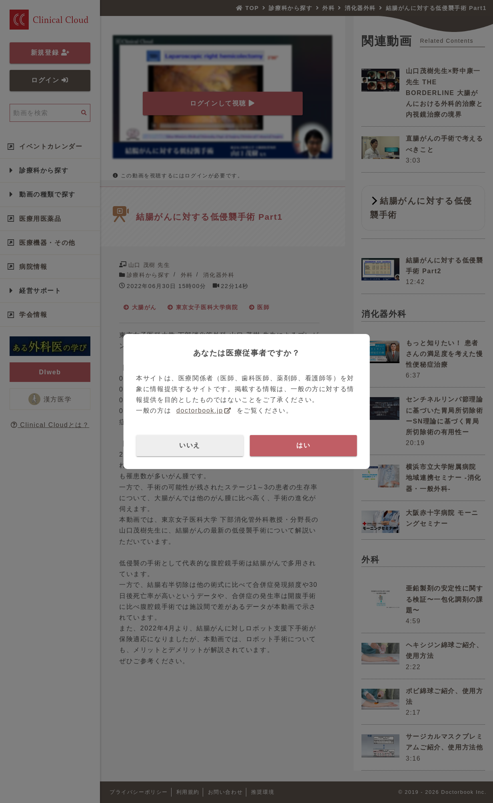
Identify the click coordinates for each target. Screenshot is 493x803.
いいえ (189, 445)
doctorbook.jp (199, 410)
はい (303, 445)
